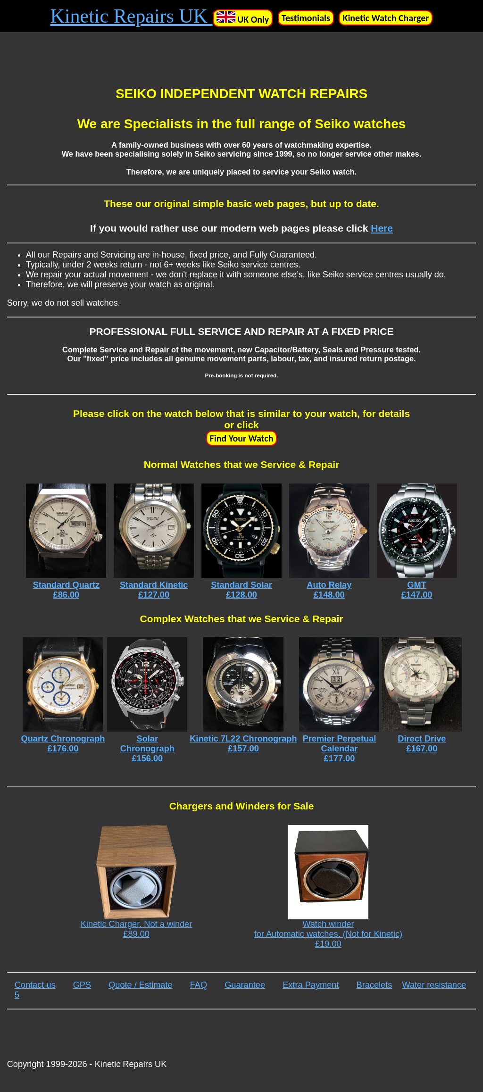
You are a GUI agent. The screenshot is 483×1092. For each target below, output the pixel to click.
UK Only (243, 18)
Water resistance (434, 985)
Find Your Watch (242, 438)
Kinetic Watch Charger (385, 18)
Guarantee (245, 985)
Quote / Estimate (140, 985)
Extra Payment (311, 985)
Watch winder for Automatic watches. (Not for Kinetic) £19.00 (328, 887)
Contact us (35, 985)
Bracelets (374, 985)
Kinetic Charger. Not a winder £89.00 (136, 882)
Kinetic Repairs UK (131, 16)
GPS (82, 985)
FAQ (198, 985)
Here (382, 228)
